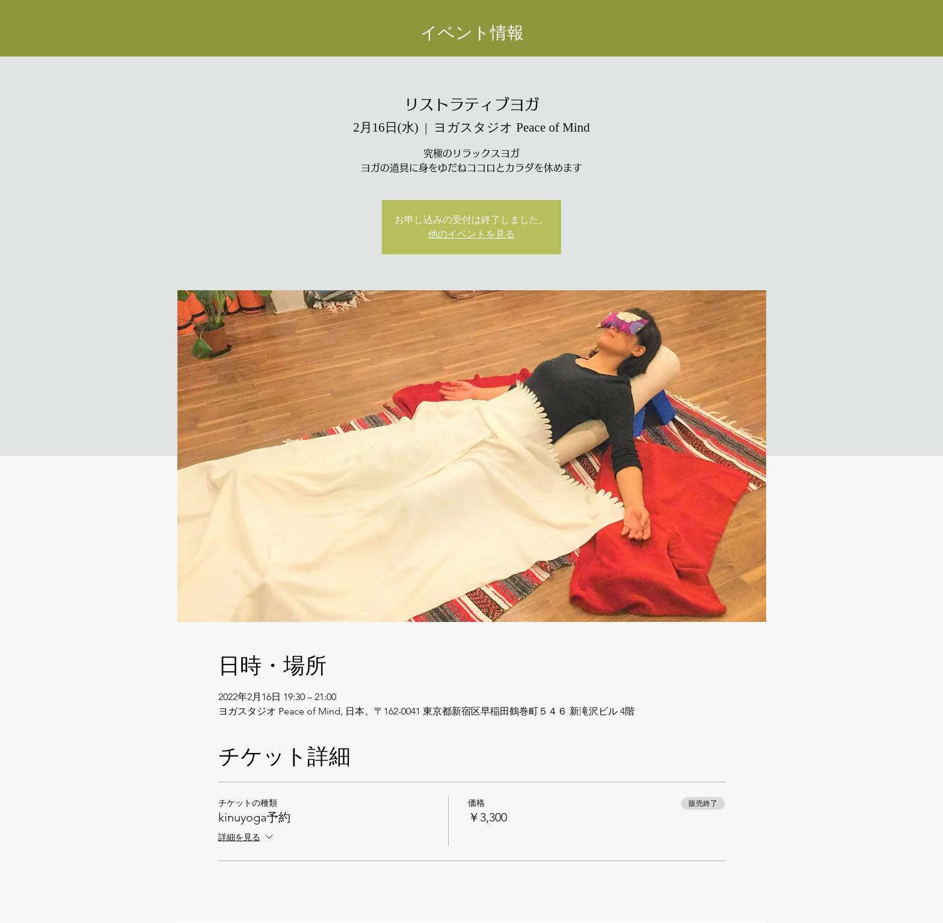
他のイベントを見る (471, 234)
